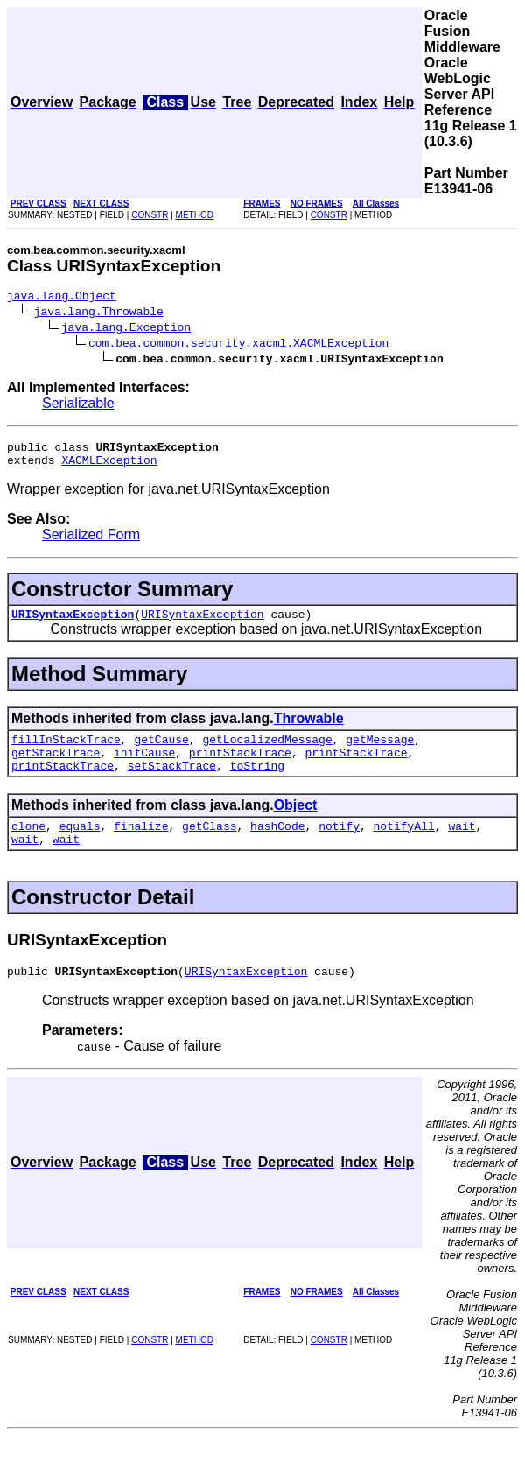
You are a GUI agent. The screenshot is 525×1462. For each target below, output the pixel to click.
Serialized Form (91, 542)
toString (257, 783)
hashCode (277, 846)
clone (28, 846)
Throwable (309, 728)
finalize (141, 846)
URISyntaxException (72, 624)
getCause (161, 752)
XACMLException (109, 467)
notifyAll (404, 846)
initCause (144, 768)
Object (296, 823)
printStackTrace (240, 768)
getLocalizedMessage (267, 752)
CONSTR (149, 215)
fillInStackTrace (66, 752)
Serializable (78, 405)
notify (339, 846)
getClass (209, 846)
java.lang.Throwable (99, 313)
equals (80, 846)
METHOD (195, 215)
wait (461, 846)
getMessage (380, 752)
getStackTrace (55, 768)
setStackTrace (172, 783)
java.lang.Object (61, 298)
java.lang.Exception (126, 329)
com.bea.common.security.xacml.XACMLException (238, 345)
